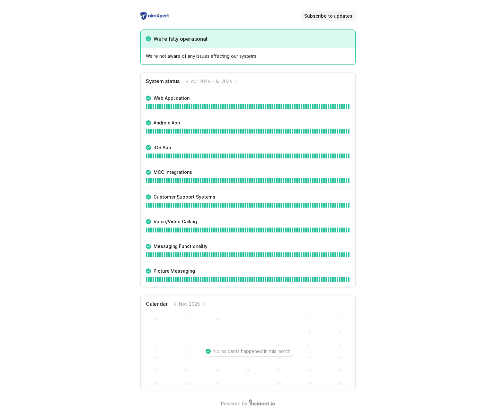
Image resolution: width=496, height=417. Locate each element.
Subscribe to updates (328, 16)
